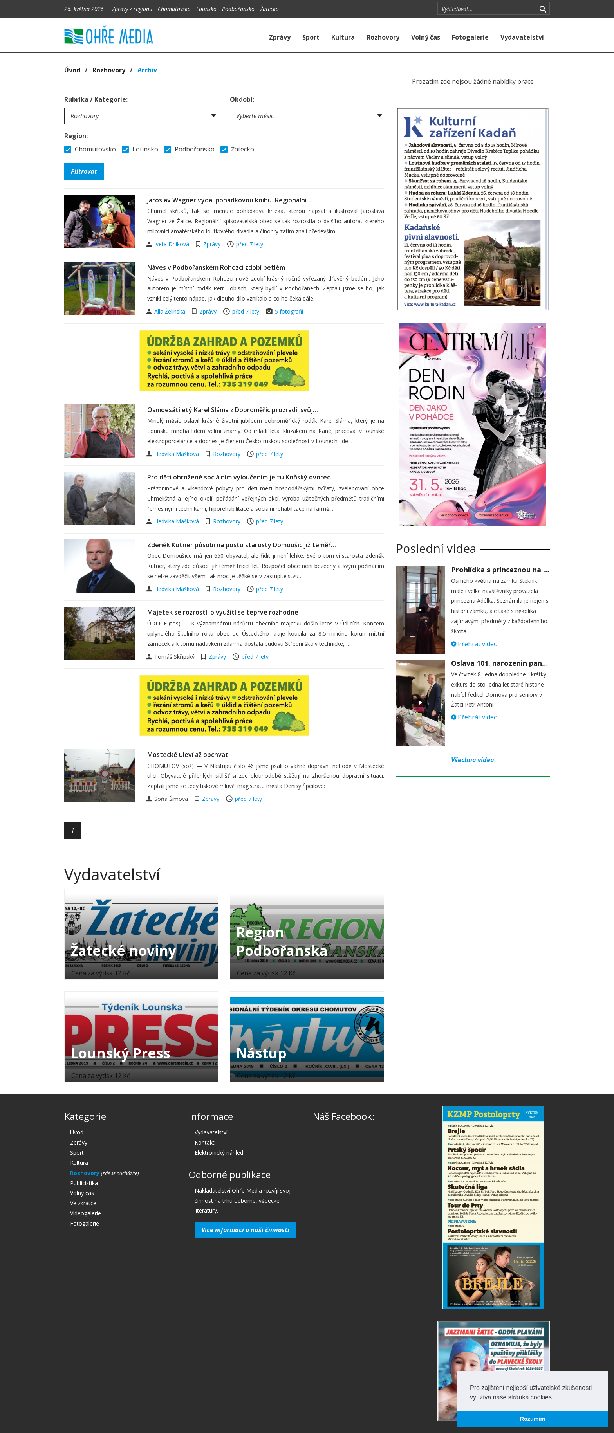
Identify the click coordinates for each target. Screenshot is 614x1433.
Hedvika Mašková (177, 454)
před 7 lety (249, 244)
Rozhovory (383, 37)
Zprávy (280, 37)
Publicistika (84, 1183)
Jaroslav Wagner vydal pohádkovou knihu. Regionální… (229, 200)
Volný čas (425, 37)
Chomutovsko (174, 9)
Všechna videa (472, 759)
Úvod (72, 70)
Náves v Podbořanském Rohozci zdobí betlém (216, 267)
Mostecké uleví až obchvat (187, 754)
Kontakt (205, 1142)
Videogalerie (85, 1213)
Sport (311, 37)
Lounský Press (120, 1053)
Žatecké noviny (123, 950)
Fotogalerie (470, 37)
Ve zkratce (83, 1203)
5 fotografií (289, 311)
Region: (76, 136)
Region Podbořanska (282, 941)
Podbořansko (238, 9)
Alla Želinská (170, 311)
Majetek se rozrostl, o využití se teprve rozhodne (222, 612)
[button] (554, 1398)
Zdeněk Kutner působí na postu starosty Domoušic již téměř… (241, 545)
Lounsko (206, 9)
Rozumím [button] (532, 1419)
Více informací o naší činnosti (245, 1230)
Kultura (343, 37)
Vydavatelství (522, 37)
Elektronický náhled (219, 1152)
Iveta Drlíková (172, 244)
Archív (147, 70)
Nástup (261, 1053)
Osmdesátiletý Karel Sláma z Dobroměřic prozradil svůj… (232, 410)
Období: (242, 99)
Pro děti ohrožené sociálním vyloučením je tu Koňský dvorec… (241, 477)
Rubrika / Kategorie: (96, 99)
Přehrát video (474, 644)
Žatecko (269, 9)
